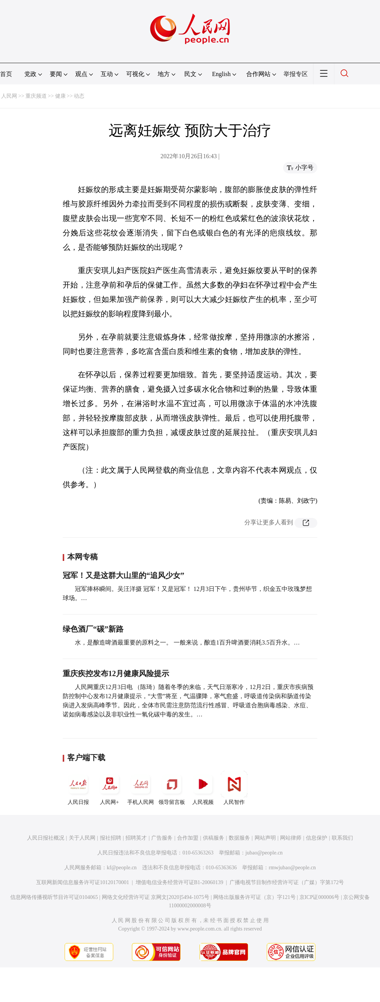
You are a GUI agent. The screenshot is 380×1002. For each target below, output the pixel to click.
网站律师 (290, 838)
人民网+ (109, 788)
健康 (60, 96)
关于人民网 (82, 838)
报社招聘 (110, 838)
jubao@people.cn (264, 853)
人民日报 (78, 788)
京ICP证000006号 (319, 897)
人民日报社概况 (45, 838)
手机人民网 (140, 788)
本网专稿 (82, 557)
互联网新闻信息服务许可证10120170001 (82, 882)
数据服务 (239, 838)
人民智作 (234, 788)
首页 (6, 74)
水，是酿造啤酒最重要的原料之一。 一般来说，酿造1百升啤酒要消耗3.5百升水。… (187, 642)
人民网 (9, 96)
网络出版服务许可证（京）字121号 (254, 897)
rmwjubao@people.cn (292, 867)
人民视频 (203, 788)
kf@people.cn (122, 867)
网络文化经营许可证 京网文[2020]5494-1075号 (156, 897)
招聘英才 (136, 838)
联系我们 (342, 838)
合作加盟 (187, 838)
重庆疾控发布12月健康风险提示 (116, 673)
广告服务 (162, 838)
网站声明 (265, 838)
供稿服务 (213, 838)
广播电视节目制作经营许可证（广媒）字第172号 (287, 882)
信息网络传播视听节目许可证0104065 (54, 897)
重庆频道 (36, 96)
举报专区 (295, 74)
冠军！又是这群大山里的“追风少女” (123, 575)
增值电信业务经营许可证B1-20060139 (179, 882)
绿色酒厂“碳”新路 (93, 629)
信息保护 (316, 838)
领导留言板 (171, 788)
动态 (79, 96)
